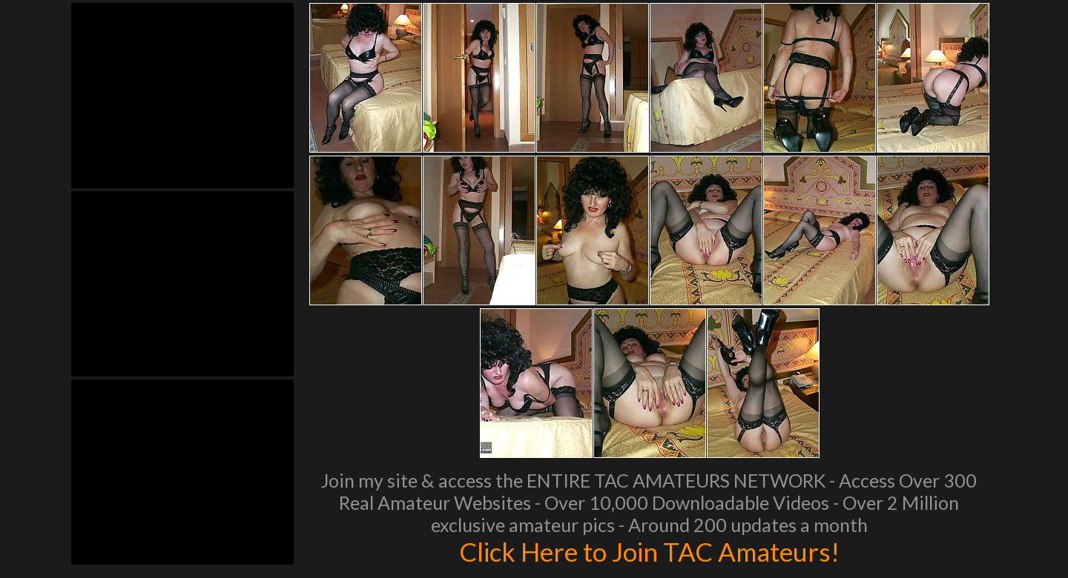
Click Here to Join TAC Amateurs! (649, 551)
